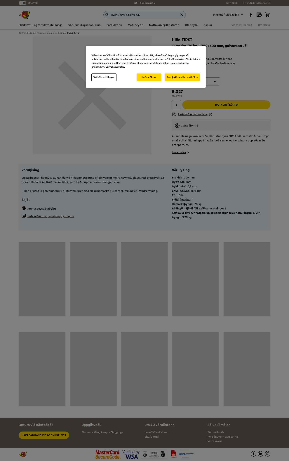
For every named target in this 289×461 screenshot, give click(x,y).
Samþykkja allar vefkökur (182, 77)
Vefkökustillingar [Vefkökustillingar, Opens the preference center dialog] (103, 77)
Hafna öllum (149, 77)
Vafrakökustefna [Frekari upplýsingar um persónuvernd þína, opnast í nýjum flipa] (115, 67)
